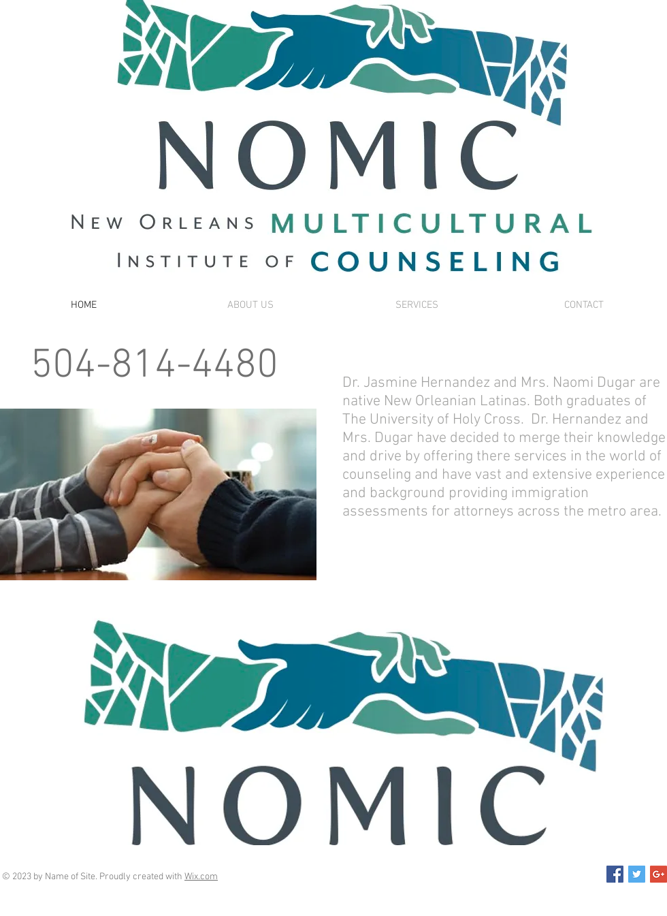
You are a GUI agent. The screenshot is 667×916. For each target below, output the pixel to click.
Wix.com (201, 877)
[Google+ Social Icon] (658, 874)
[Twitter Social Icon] (636, 874)
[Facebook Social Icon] (614, 874)
